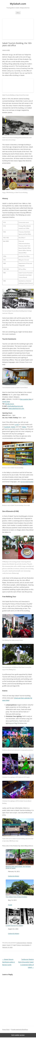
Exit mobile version (17, 1035)
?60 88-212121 (9, 404)
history (19, 945)
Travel (10, 905)
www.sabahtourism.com (16, 408)
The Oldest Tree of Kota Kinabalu (20, 889)
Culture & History (13, 876)
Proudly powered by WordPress (19, 1029)
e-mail (17, 424)
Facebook (7, 427)
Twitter (13, 427)
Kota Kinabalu (25, 945)
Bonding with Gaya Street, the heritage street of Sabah (20, 859)
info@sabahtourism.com (15, 406)
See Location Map (26, 399)
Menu (18, 12)
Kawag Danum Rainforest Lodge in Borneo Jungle (8, 962)
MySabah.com (18, 3)
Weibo (24, 427)
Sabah (4, 945)
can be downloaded (27, 482)
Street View (6, 401)
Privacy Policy (6, 1029)
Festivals (29, 943)
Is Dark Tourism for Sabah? (20, 917)
